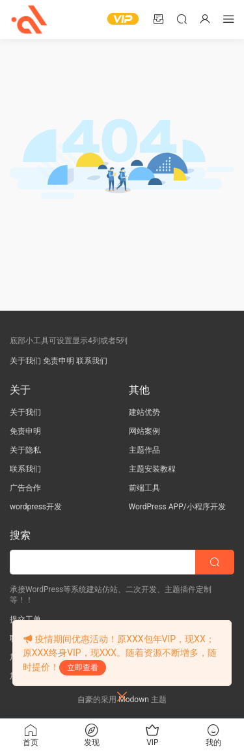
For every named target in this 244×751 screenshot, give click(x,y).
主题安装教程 (152, 469)
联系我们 (91, 360)
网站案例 (144, 431)
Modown (133, 699)
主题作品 (144, 450)
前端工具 (144, 487)
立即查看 (82, 667)
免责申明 (58, 360)
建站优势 (144, 412)
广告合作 (25, 487)
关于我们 (25, 360)
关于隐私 (25, 450)
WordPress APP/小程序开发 (177, 506)
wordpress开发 (36, 506)
